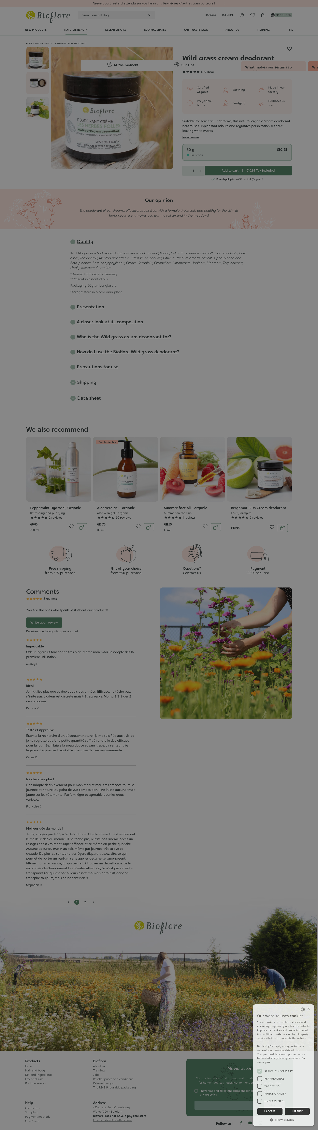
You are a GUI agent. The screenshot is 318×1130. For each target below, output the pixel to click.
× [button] (308, 1009)
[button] (283, 1120)
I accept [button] (269, 1111)
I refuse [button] (297, 1111)
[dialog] (159, 565)
